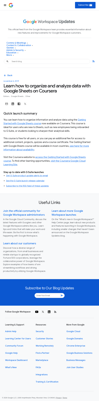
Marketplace (42, 360)
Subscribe (85, 5)
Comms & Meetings (17, 43)
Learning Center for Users (18, 338)
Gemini (11, 48)
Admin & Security (16, 50)
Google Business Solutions (79, 353)
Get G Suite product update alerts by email (27, 175)
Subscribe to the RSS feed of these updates (27, 186)
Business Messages (75, 360)
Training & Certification (47, 382)
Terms (65, 398)
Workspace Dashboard (16, 360)
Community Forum (14, 346)
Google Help (11, 353)
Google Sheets (17, 96)
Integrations (42, 374)
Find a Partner (42, 353)
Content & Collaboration (19, 45)
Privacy (58, 398)
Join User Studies (74, 367)
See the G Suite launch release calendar (25, 181)
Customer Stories (44, 338)
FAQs (38, 367)
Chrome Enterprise (75, 346)
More (10, 55)
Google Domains (74, 338)
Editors (6, 96)
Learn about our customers (19, 243)
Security (40, 331)
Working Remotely (45, 346)
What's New (11, 367)
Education (12, 53)
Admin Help (10, 331)
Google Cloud (73, 331)
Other (27, 96)
